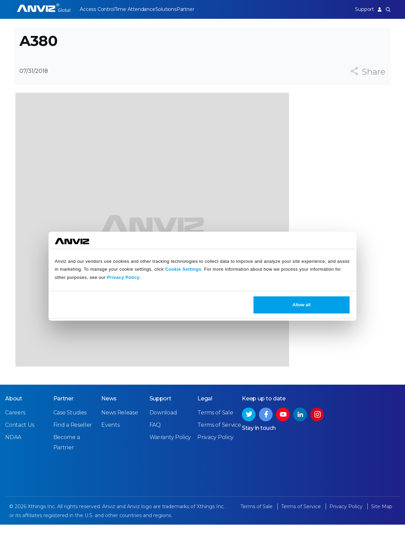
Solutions (175, 9)
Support (359, 9)
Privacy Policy (123, 277)
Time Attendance (139, 9)
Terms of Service (219, 453)
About (13, 426)
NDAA (13, 465)
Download (163, 440)
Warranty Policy (170, 465)
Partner (199, 9)
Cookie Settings (183, 269)
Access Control (97, 9)
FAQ (155, 453)
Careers (15, 440)
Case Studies (70, 440)
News (109, 426)
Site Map (381, 534)
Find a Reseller (72, 453)
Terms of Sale (215, 440)
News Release (119, 440)
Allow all (301, 304)
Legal (204, 426)
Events (110, 453)
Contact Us (19, 453)
